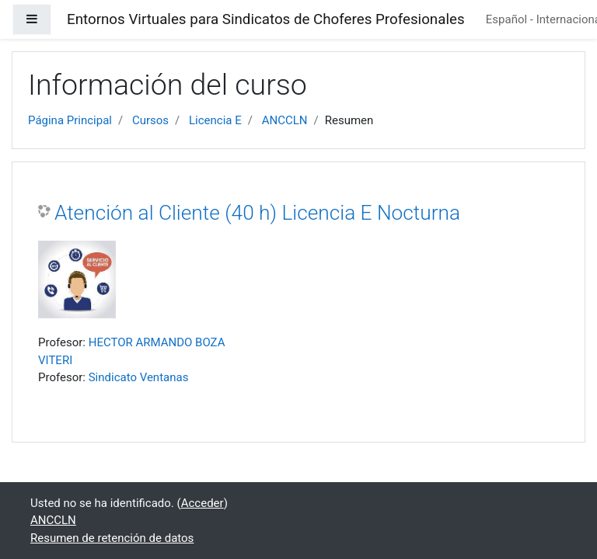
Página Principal (70, 120)
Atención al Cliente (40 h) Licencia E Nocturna (257, 212)
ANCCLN (285, 120)
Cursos (150, 120)
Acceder (202, 503)
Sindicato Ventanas (139, 377)
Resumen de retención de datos (112, 538)
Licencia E (215, 120)
